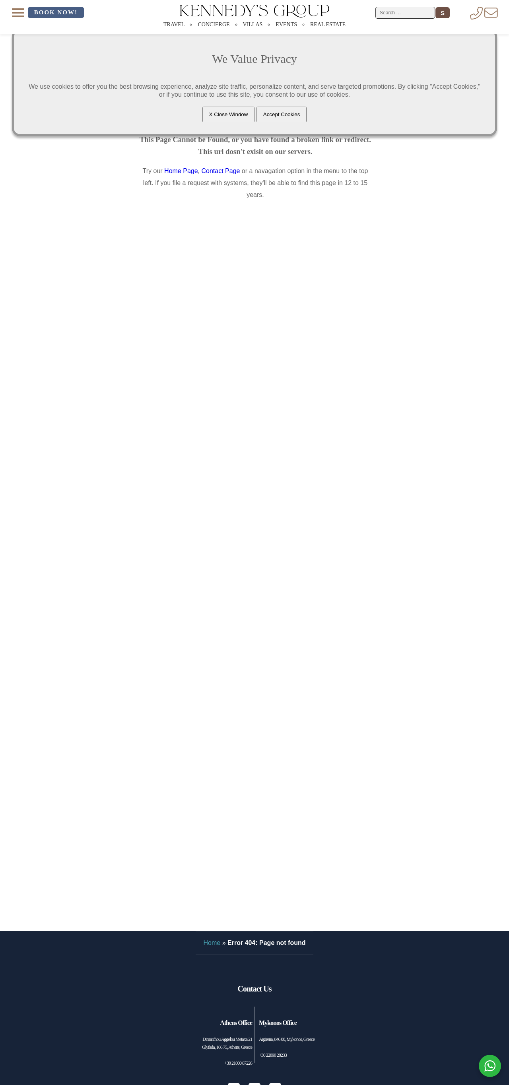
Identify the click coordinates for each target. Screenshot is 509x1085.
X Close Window (228, 114)
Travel (174, 24)
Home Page (181, 171)
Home (212, 942)
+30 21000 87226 (238, 1063)
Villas (253, 24)
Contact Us (255, 989)
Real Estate (328, 24)
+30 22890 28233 (273, 1055)
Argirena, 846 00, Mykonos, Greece (287, 1039)
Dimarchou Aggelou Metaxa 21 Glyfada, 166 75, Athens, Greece (227, 1043)
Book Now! (56, 12)
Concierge (213, 24)
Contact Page (220, 171)
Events (286, 24)
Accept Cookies (281, 114)
